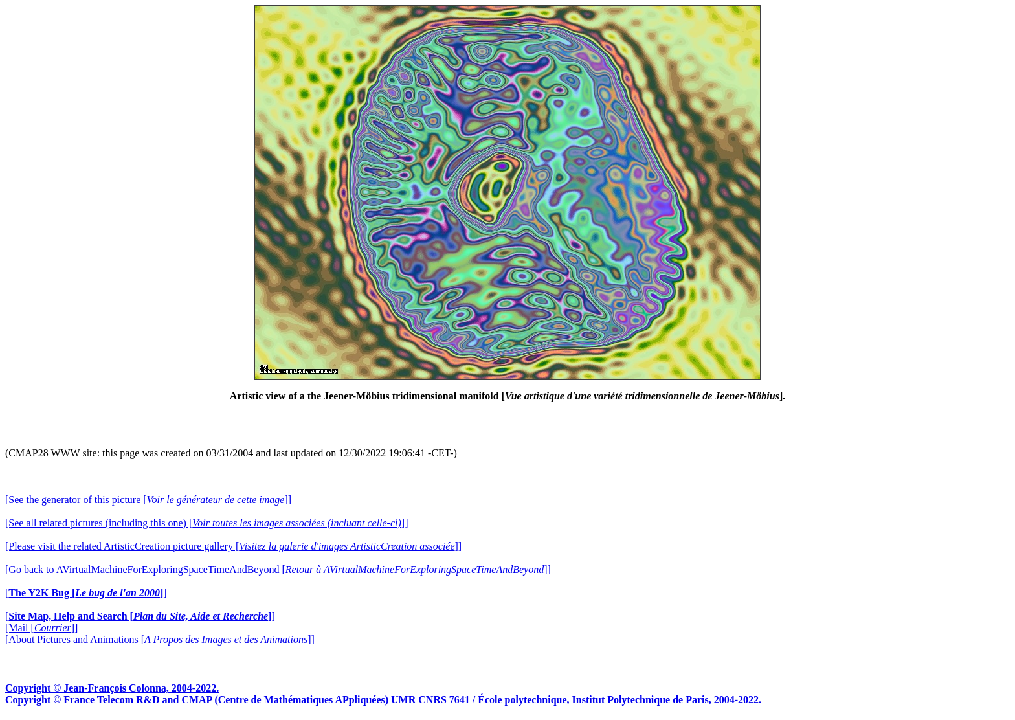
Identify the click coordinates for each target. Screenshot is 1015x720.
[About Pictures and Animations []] (160, 639)
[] (86, 592)
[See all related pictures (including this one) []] (206, 522)
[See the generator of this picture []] (148, 499)
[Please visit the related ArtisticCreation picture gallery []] (233, 546)
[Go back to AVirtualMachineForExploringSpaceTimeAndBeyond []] (278, 569)
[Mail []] (41, 627)
